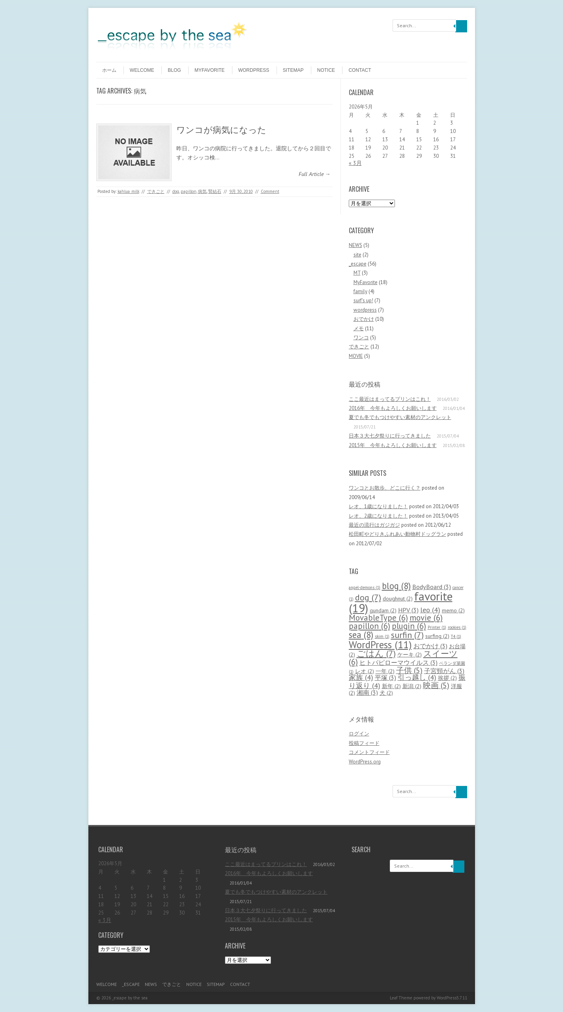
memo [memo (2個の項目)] (453, 610)
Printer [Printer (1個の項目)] (437, 627)
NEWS (355, 245)
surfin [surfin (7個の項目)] (407, 634)
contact (359, 70)
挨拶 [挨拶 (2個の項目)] (447, 677)
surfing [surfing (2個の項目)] (437, 636)
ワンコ (361, 337)
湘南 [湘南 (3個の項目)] (367, 692)
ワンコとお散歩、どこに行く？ (385, 487)
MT (357, 272)
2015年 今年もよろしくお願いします (393, 445)
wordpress (253, 70)
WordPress (446, 998)
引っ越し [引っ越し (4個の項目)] (417, 677)
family (360, 291)
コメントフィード (369, 752)
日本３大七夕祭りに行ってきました (390, 435)
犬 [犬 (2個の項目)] (386, 692)
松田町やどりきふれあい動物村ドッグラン (397, 534)
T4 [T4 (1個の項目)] (456, 636)
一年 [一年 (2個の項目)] (385, 671)
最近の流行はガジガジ (374, 525)
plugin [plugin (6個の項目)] (409, 626)
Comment (270, 191)
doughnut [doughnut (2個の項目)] (398, 598)
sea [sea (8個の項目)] (361, 634)
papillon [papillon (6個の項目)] (369, 626)
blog (174, 70)
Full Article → (315, 174)
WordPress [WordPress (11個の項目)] (380, 644)
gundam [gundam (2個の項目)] (383, 610)
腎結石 (214, 191)
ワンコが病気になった (221, 129)
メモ (359, 328)
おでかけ (364, 319)
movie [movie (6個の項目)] (426, 617)
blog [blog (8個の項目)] (396, 585)
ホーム (109, 70)
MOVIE (356, 356)
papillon (188, 191)
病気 (202, 191)
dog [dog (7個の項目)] (368, 597)
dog (175, 191)
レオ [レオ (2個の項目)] (364, 671)
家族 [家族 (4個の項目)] (361, 677)
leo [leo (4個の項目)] (430, 609)
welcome (142, 70)
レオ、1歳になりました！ (378, 506)
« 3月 (355, 162)
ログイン (359, 733)
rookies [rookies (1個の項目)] (457, 627)
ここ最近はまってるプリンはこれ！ (390, 399)
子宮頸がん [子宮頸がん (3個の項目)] (444, 670)
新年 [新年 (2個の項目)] (391, 686)
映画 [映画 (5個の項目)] (436, 685)
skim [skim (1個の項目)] (382, 636)
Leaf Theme (401, 998)
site (357, 254)
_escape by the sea (130, 998)
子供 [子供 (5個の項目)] (409, 670)
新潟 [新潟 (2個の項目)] (411, 686)
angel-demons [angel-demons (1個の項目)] (364, 587)
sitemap (293, 70)
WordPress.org (365, 761)
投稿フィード (364, 743)
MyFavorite (209, 70)
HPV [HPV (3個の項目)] (408, 610)
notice (326, 70)
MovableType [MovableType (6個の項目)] (378, 617)
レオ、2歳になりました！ (378, 516)
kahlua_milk (128, 191)
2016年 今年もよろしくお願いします (393, 408)
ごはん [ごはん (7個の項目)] (376, 653)
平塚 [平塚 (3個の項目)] (385, 677)
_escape (358, 263)
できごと (156, 191)
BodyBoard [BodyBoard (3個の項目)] (431, 586)
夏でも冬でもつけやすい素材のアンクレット (400, 417)
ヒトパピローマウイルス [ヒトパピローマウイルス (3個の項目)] (398, 662)
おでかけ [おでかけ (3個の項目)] (430, 646)
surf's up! (363, 300)
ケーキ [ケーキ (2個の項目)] (409, 654)
